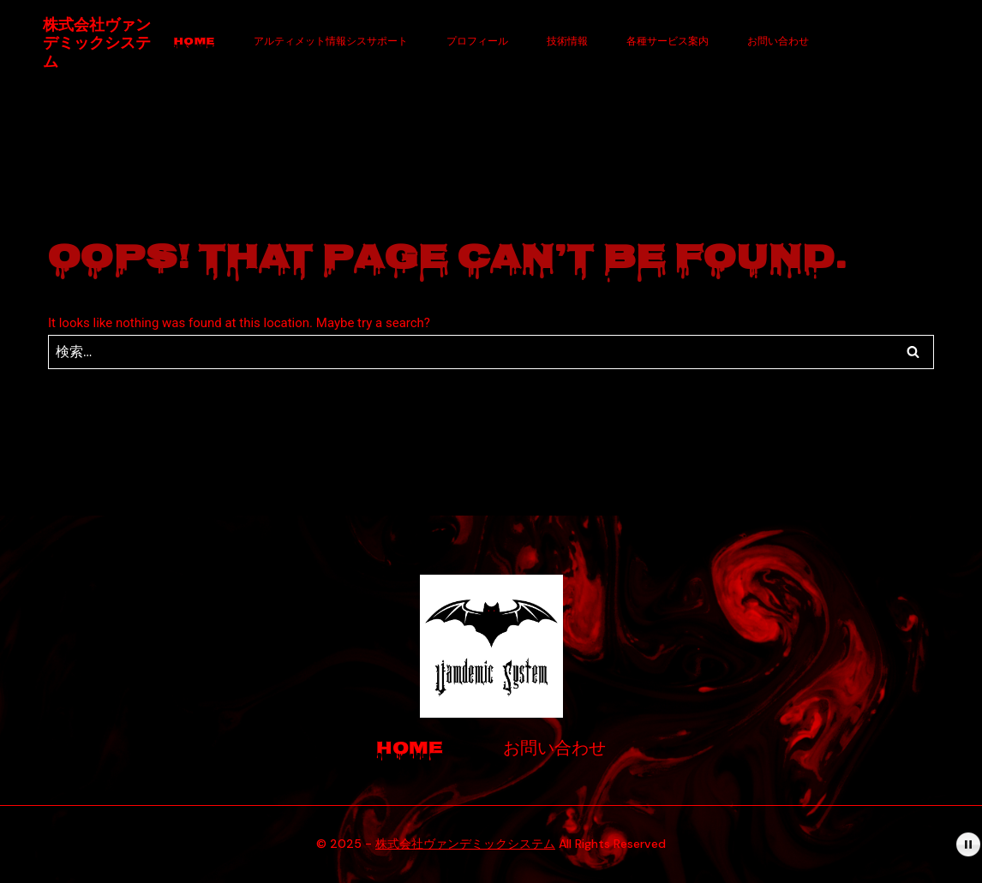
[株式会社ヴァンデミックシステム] (98, 43)
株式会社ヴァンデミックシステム (465, 843)
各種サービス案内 (667, 42)
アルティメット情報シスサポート (331, 42)
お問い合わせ (778, 42)
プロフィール (477, 42)
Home (194, 42)
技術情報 (567, 42)
